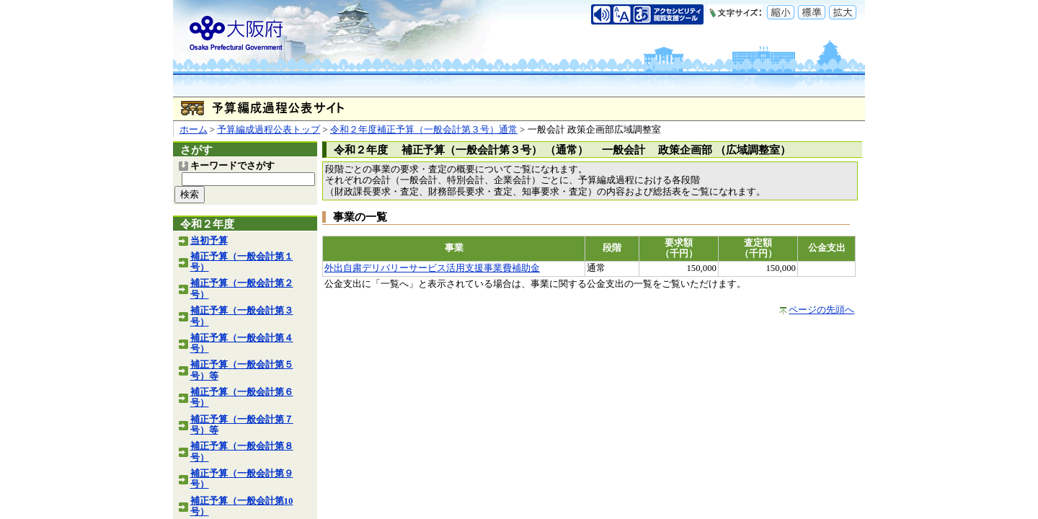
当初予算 (209, 241)
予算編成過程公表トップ (268, 130)
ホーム (193, 130)
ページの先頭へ (821, 310)
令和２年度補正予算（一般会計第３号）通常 (424, 130)
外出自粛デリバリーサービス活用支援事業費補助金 (432, 268)
